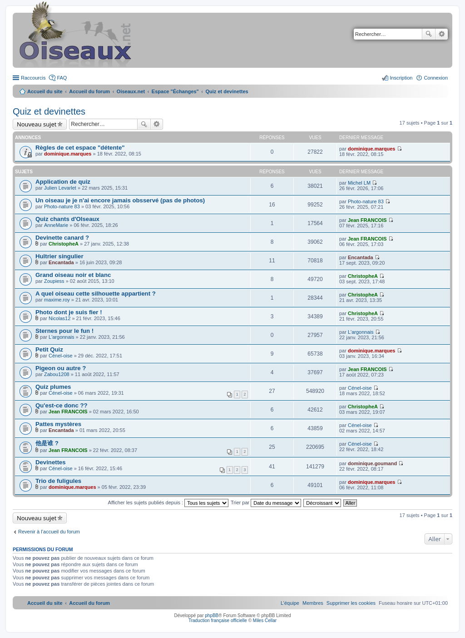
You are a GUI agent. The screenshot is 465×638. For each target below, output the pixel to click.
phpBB (211, 615)
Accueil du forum (89, 91)
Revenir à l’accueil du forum (49, 531)
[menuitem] (351, 603)
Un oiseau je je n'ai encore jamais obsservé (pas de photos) (120, 200)
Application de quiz (62, 181)
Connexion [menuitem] (436, 77)
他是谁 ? (47, 443)
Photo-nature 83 (62, 206)
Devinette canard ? (62, 237)
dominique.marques (68, 153)
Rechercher (428, 34)
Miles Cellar (265, 620)
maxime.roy (57, 299)
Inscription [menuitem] (401, 77)
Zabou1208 (56, 374)
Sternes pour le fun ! (64, 330)
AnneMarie (56, 225)
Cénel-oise (61, 355)
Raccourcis (33, 77)
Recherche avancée (441, 34)
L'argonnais (61, 337)
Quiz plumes (53, 386)
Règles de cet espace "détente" (79, 147)
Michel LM (359, 183)
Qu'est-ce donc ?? (61, 405)
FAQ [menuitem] (62, 77)
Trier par (266, 502)
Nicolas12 (59, 318)
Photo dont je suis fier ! (68, 312)
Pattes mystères (58, 424)
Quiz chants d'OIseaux (67, 219)
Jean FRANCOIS (367, 220)
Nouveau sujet (36, 124)
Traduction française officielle (217, 620)
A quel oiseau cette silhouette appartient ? (95, 293)
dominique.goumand (372, 463)
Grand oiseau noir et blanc (73, 274)
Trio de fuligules (58, 480)
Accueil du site (45, 91)
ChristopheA (64, 243)
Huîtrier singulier (59, 256)
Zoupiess (54, 281)
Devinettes (50, 462)
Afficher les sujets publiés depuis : (168, 502)
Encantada (61, 262)
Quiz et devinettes (49, 111)
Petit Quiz (49, 349)
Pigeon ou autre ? (60, 368)
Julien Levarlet (60, 188)
